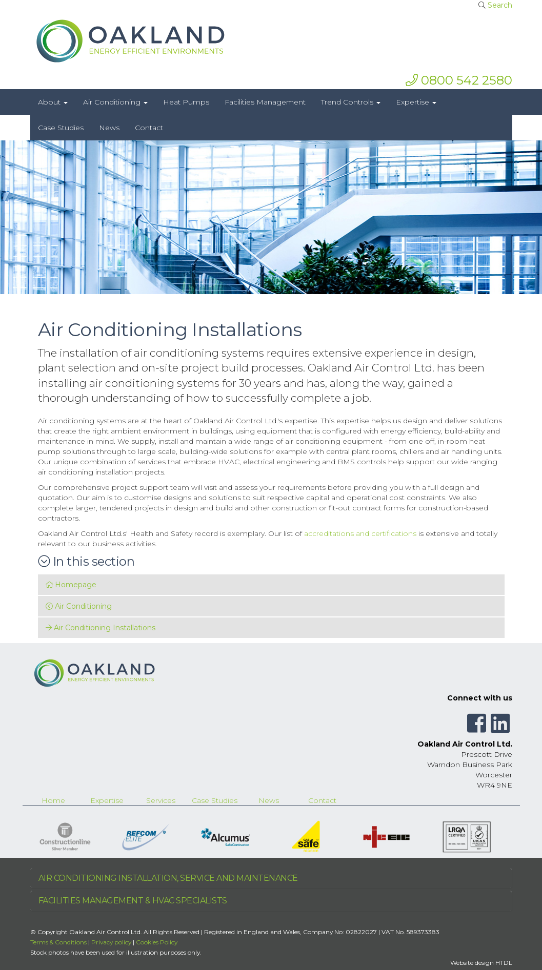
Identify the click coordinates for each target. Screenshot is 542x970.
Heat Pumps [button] (186, 102)
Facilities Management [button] (265, 102)
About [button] (53, 102)
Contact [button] (149, 127)
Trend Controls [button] (350, 102)
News (268, 800)
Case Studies (214, 800)
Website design (472, 962)
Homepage (71, 584)
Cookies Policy (156, 942)
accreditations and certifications (360, 533)
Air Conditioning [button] (115, 102)
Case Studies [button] (61, 127)
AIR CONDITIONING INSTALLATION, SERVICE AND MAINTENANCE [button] (168, 878)
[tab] (271, 878)
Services (160, 800)
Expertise (107, 800)
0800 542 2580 (459, 80)
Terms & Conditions (58, 942)
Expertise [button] (416, 102)
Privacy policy (111, 942)
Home (53, 800)
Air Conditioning (79, 606)
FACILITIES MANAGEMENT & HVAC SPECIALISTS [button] (132, 900)
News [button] (109, 127)
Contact (322, 800)
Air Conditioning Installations (100, 627)
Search (500, 5)
